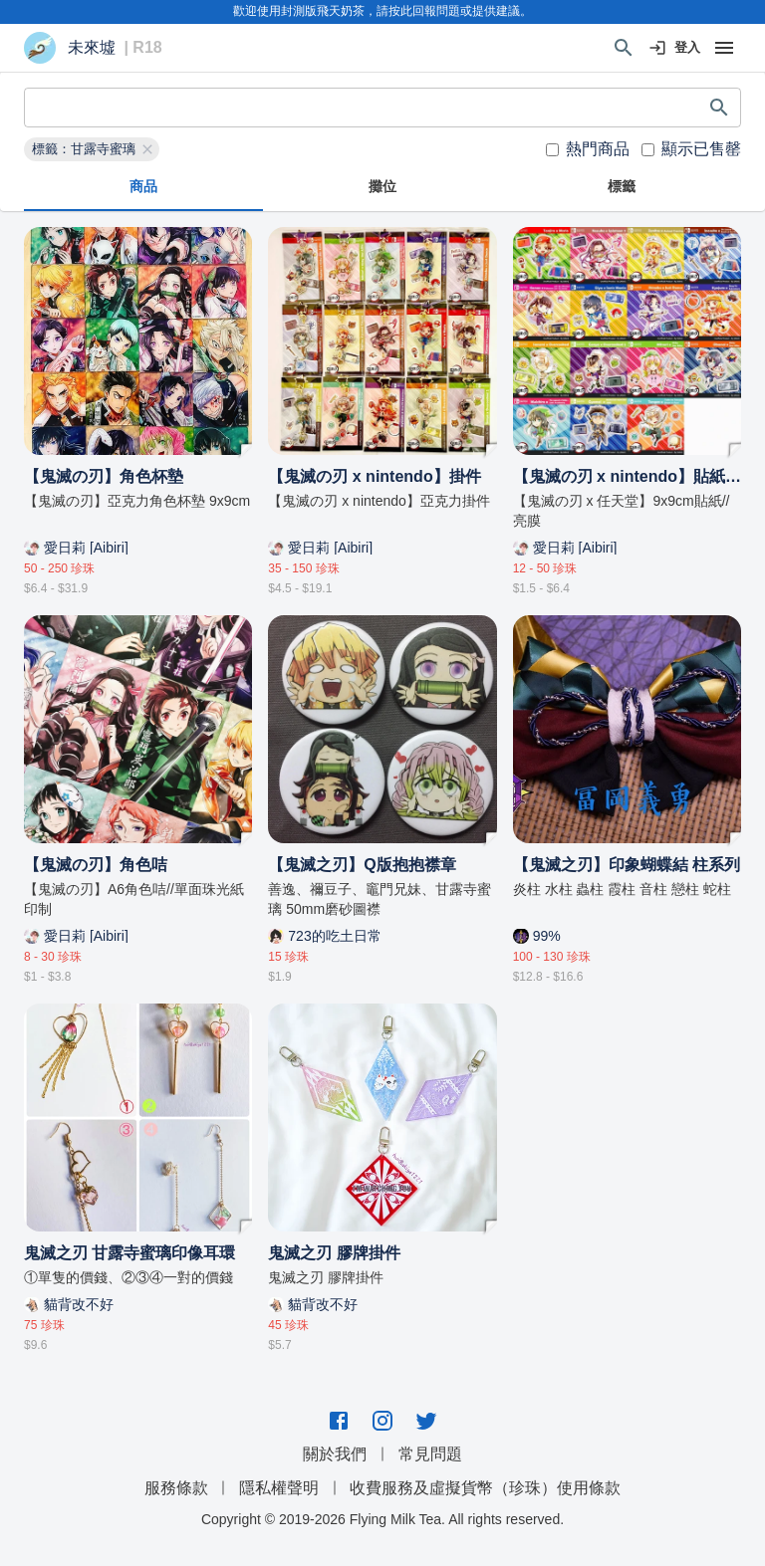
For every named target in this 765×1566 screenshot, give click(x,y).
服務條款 (176, 1487)
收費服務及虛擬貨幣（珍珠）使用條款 (485, 1487)
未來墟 (92, 48)
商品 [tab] (143, 187)
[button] (91, 149)
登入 (675, 48)
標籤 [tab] (621, 187)
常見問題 (430, 1454)
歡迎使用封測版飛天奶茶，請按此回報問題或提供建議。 (382, 11)
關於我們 (335, 1454)
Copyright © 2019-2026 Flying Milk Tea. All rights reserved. (382, 1519)
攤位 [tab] (382, 187)
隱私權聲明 (279, 1487)
